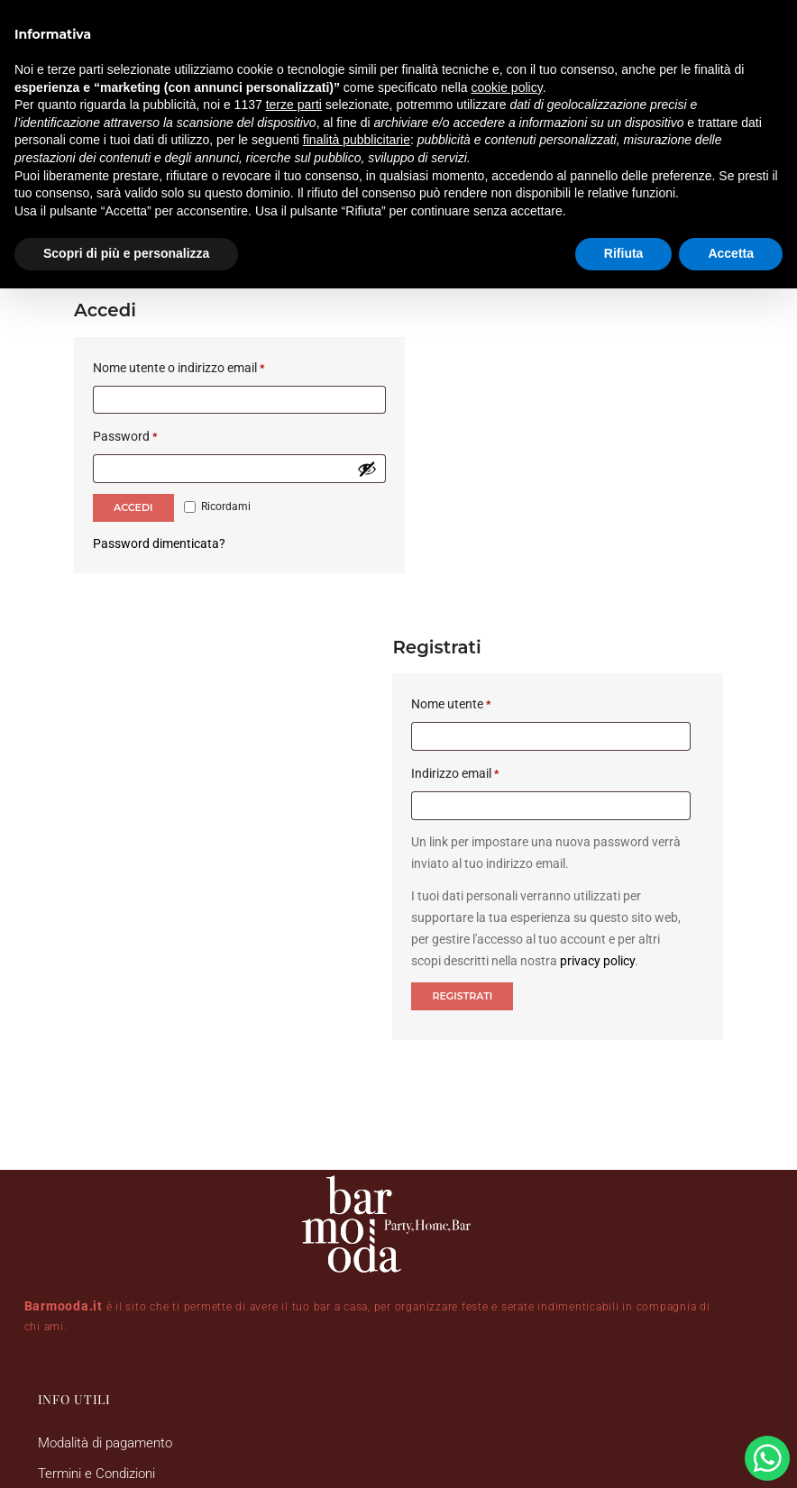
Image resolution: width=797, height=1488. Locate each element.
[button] (451, 1112)
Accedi (133, 466)
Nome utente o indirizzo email (204, 323)
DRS (557, 1403)
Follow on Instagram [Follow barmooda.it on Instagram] (652, 1047)
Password (150, 393)
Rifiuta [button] (624, 253)
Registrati (481, 617)
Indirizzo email (499, 393)
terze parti (294, 104)
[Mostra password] (348, 427)
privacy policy (640, 582)
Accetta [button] (731, 253)
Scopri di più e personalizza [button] (126, 253)
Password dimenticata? (159, 502)
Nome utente (495, 323)
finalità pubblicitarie (356, 139)
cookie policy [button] (507, 87)
